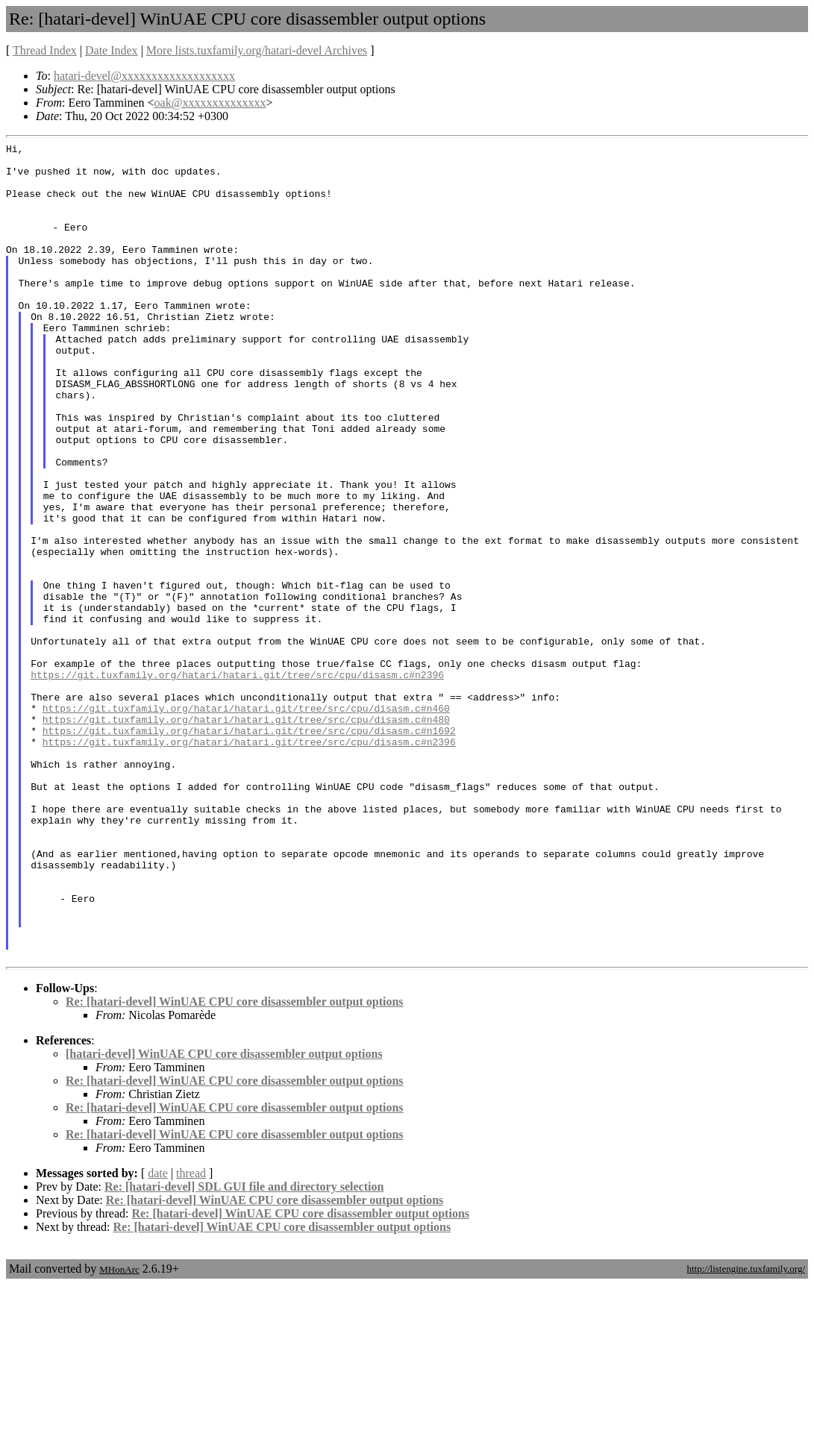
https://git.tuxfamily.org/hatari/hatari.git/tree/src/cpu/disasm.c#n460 (246, 822)
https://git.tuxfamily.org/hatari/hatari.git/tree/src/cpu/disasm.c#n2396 (237, 782)
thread (191, 1336)
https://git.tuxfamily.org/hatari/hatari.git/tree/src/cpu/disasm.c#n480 (246, 835)
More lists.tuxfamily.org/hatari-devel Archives (256, 50)
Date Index (111, 50)
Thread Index (45, 50)
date (158, 1336)
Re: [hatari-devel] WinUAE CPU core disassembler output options (235, 1165)
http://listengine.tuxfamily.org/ (745, 1432)
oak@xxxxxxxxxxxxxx (210, 102)
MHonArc (119, 1432)
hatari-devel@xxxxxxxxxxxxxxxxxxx (144, 75)
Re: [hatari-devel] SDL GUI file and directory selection (243, 1350)
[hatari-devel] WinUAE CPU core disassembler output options (224, 1217)
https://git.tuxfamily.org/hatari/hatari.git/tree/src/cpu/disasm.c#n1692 (249, 849)
